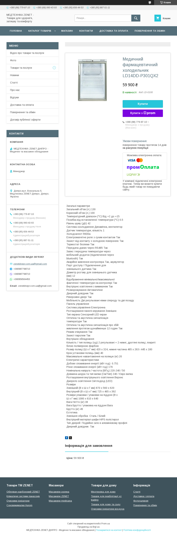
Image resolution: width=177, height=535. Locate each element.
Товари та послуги (21, 67)
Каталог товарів (39, 30)
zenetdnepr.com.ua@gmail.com (30, 263)
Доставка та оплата (113, 30)
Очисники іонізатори (18, 500)
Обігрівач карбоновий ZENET (23, 491)
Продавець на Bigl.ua (88, 527)
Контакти (86, 30)
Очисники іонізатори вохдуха (107, 509)
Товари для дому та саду (105, 504)
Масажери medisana (60, 500)
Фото (13, 60)
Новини (14, 75)
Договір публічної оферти (28, 40)
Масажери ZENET (59, 496)
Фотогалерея (140, 500)
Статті (14, 82)
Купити (143, 103)
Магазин (67, 30)
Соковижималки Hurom (19, 505)
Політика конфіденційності (137, 530)
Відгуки (14, 97)
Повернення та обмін (150, 30)
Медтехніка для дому (103, 491)
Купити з (142, 113)
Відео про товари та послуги (27, 53)
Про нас (15, 90)
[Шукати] (135, 18)
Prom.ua (105, 523)
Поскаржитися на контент (109, 530)
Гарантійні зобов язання (71, 40)
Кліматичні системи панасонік (23, 496)
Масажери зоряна (59, 491)
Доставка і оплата (143, 496)
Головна (16, 30)
